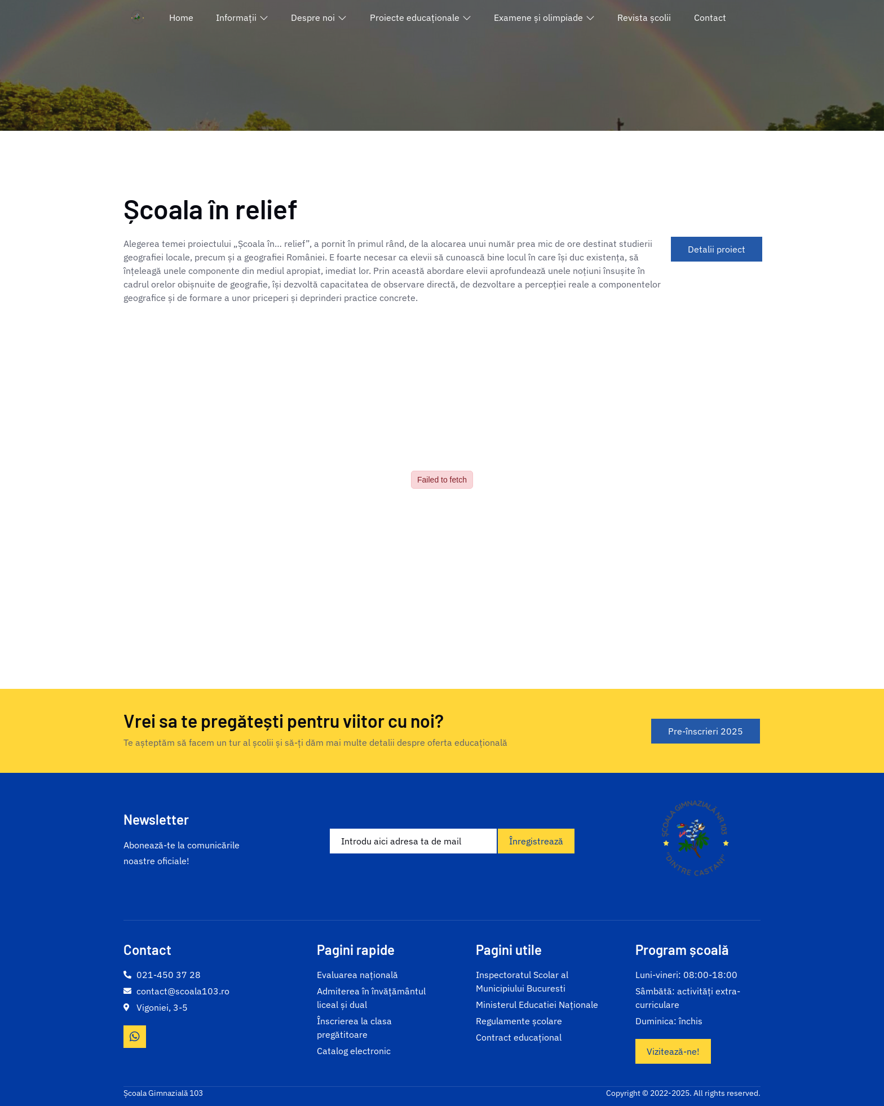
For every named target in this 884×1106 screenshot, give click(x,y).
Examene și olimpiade (544, 17)
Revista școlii (644, 17)
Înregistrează (536, 841)
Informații (242, 17)
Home (181, 17)
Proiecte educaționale (420, 17)
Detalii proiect (716, 249)
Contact (710, 17)
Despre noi (319, 17)
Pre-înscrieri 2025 (705, 731)
